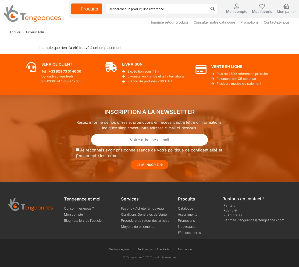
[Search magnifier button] (212, 9)
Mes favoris (262, 11)
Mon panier (286, 11)
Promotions (249, 22)
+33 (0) (54, 71)
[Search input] (157, 9)
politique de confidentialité (192, 150)
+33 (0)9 (230, 210)
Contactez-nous (276, 22)
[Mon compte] (236, 6)
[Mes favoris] (262, 6)
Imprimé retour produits (170, 22)
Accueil (15, 32)
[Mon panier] (286, 6)
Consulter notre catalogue (214, 22)
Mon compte (236, 11)
